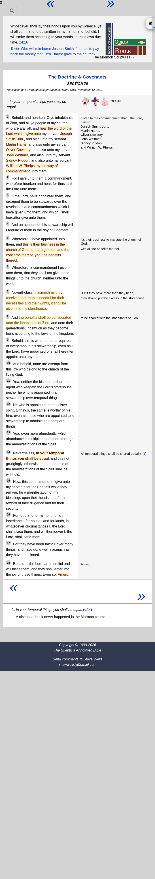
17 (8, 543)
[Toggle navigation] (12, 10)
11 (8, 380)
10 (8, 362)
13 (8, 432)
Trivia (14, 49)
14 (8, 452)
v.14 (87, 610)
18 (8, 562)
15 (8, 480)
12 (8, 403)
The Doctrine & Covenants (77, 76)
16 (8, 514)
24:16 (23, 42)
